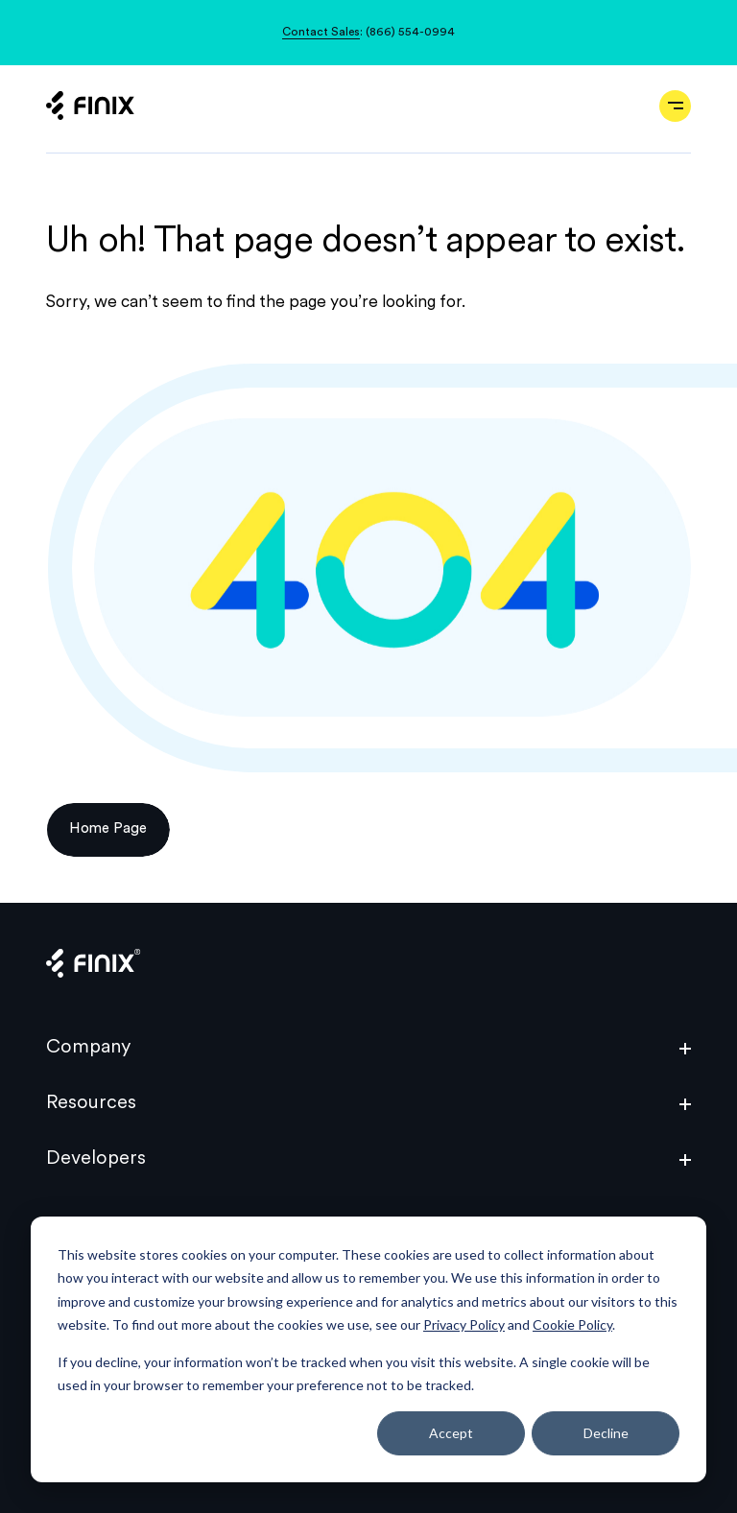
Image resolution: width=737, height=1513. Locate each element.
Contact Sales (321, 32)
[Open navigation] (675, 106)
